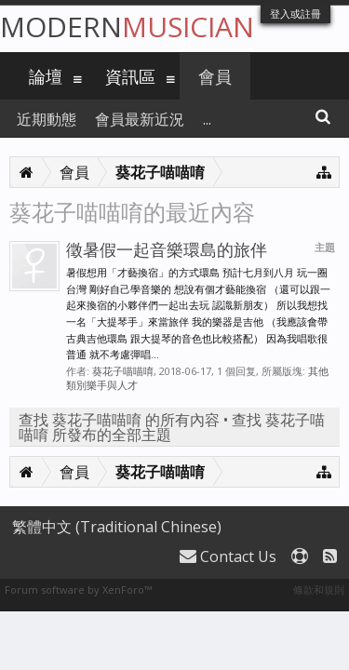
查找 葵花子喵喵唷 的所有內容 (119, 419)
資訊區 (130, 76)
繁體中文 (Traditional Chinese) (116, 526)
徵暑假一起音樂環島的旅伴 (166, 249)
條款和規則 (318, 589)
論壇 (45, 76)
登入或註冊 (295, 13)
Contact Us (228, 556)
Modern (127, 26)
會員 (215, 76)
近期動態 (46, 119)
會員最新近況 (139, 119)
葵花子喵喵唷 (123, 371)
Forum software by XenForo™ (78, 589)
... (207, 119)
